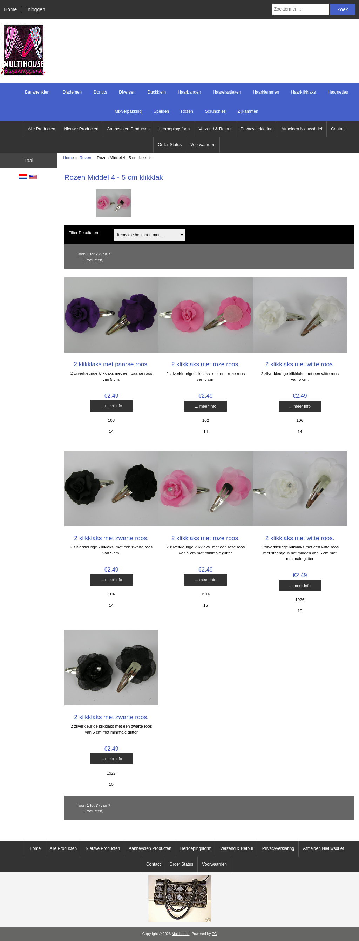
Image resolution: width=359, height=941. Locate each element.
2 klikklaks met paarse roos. (111, 364)
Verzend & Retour (215, 129)
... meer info (111, 405)
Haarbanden (189, 92)
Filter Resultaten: (83, 232)
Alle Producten (41, 129)
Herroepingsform (174, 129)
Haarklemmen (266, 92)
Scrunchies (215, 111)
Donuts (100, 92)
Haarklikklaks (303, 92)
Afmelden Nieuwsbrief (301, 129)
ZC (214, 934)
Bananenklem (37, 92)
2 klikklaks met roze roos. (205, 364)
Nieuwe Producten (81, 129)
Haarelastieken (227, 92)
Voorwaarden (202, 144)
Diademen (72, 92)
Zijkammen (248, 111)
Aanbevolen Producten (128, 129)
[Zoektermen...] (300, 9)
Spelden (161, 111)
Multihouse (180, 934)
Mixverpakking (128, 111)
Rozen (86, 157)
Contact (338, 129)
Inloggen (35, 9)
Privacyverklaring (256, 129)
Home (10, 9)
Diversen (127, 92)
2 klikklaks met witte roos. (299, 364)
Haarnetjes (338, 92)
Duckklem (157, 92)
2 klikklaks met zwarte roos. (111, 537)
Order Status (170, 144)
